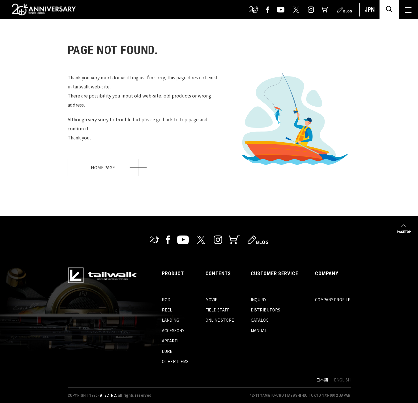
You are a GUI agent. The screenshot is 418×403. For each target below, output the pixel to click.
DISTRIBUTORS (265, 310)
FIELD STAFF (217, 310)
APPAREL (170, 340)
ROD (166, 299)
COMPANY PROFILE (332, 299)
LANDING (170, 320)
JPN (370, 9)
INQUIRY (258, 299)
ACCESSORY (173, 330)
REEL (167, 310)
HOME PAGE (103, 167)
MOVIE (211, 299)
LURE (167, 351)
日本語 (322, 380)
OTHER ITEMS (175, 361)
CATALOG (260, 320)
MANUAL (259, 330)
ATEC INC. (108, 395)
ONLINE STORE (219, 320)
